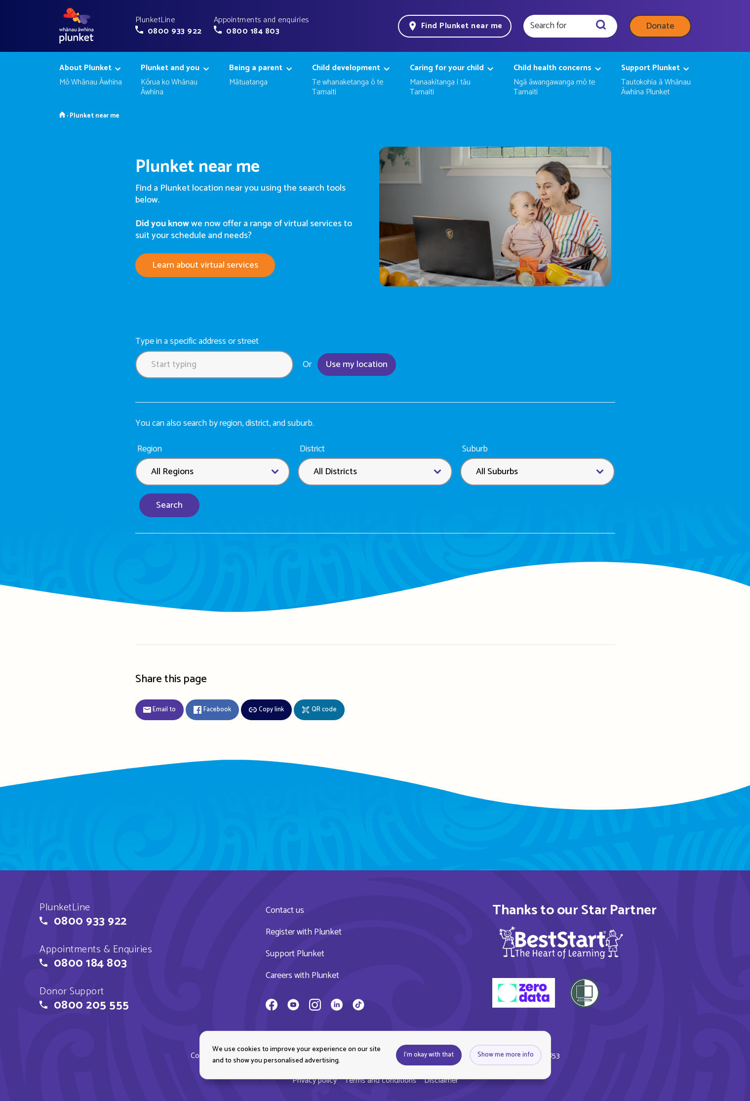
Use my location (357, 364)
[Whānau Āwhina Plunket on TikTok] (358, 1006)
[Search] (601, 26)
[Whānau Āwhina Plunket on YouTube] (293, 1006)
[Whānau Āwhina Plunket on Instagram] (315, 1006)
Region (149, 449)
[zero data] (523, 994)
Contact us (285, 910)
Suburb (475, 449)
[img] (561, 942)
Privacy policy (314, 1080)
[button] (168, 25)
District (312, 449)
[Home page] (76, 26)
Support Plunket (295, 953)
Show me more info (505, 1055)
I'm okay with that (429, 1055)
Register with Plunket (304, 932)
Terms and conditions (380, 1080)
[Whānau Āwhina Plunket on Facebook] (271, 1006)
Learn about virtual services (205, 265)
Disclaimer (441, 1080)
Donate (660, 26)
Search (169, 505)
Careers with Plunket (302, 975)
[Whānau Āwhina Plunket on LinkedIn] (337, 1006)
